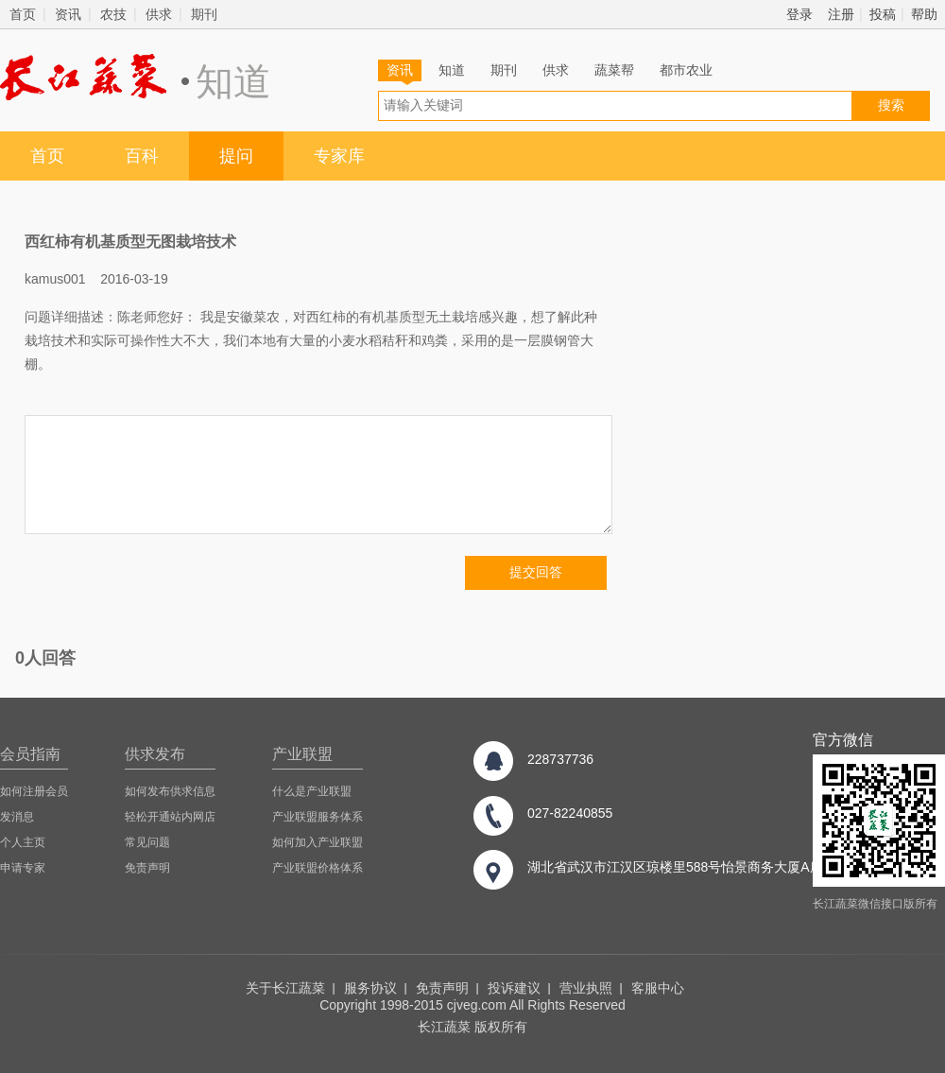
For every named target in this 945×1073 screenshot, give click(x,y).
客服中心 (657, 987)
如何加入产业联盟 (317, 842)
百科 (142, 156)
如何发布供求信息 (170, 791)
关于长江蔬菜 (285, 987)
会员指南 (30, 754)
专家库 (339, 156)
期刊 (204, 14)
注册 (841, 14)
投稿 (882, 14)
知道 (451, 70)
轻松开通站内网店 (170, 816)
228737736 (560, 759)
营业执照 (585, 987)
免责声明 (147, 867)
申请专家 (22, 867)
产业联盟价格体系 (317, 867)
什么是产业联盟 (312, 791)
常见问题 (147, 842)
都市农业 (686, 70)
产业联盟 (302, 754)
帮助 (924, 14)
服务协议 (370, 987)
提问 (236, 156)
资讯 (68, 14)
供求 (159, 14)
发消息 (17, 816)
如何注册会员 (34, 791)
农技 (113, 14)
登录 (799, 14)
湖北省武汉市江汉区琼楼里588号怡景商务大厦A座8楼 (685, 866)
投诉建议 (514, 987)
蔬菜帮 (614, 70)
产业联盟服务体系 (317, 816)
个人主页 (22, 842)
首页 (22, 14)
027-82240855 (569, 813)
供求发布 (155, 754)
